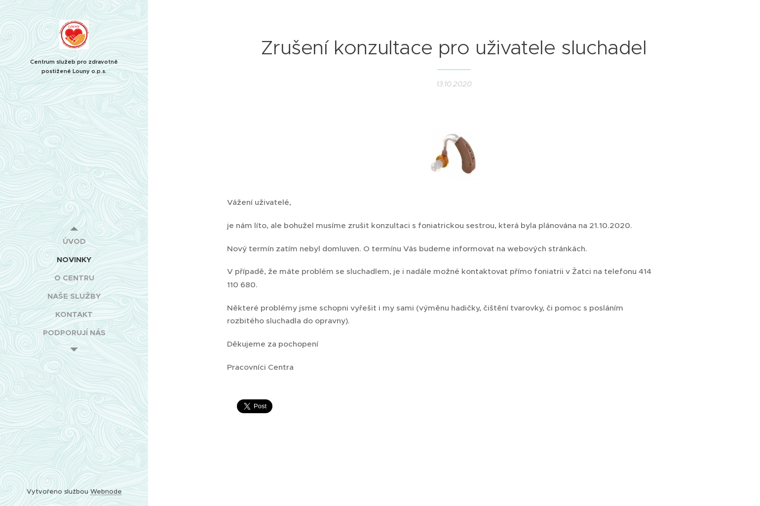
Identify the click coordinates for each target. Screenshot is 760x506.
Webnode (106, 491)
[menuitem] (74, 241)
